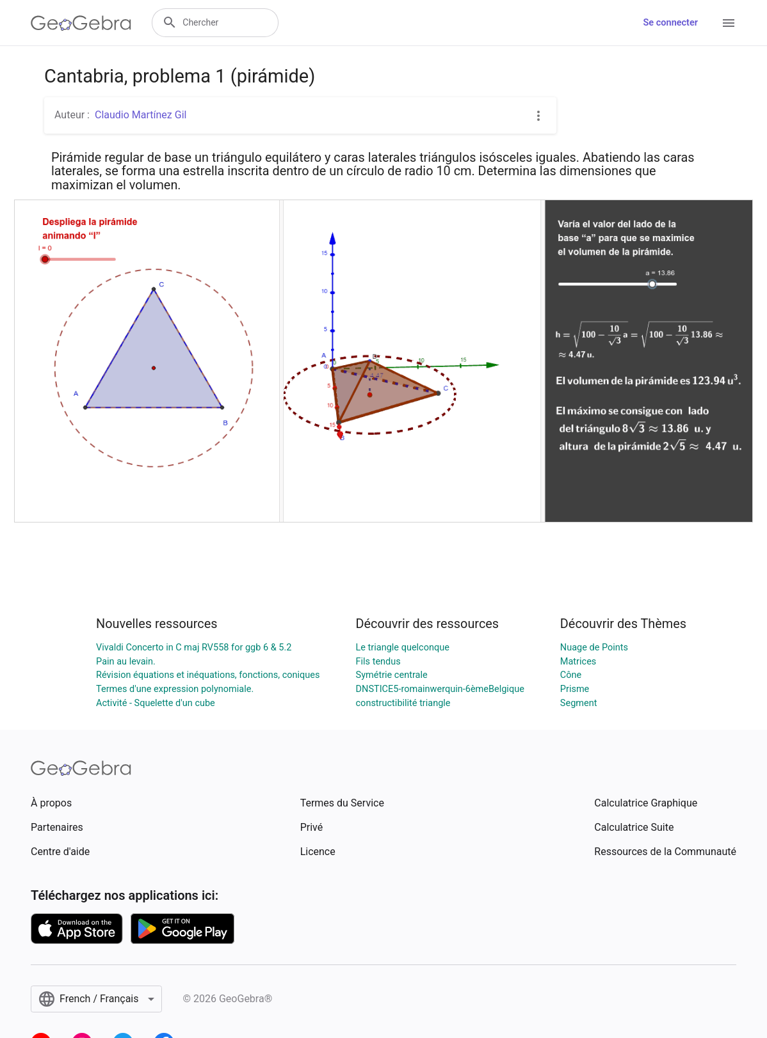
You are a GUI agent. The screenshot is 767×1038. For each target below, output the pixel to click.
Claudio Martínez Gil (140, 115)
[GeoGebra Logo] (81, 23)
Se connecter (670, 22)
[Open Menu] (728, 23)
